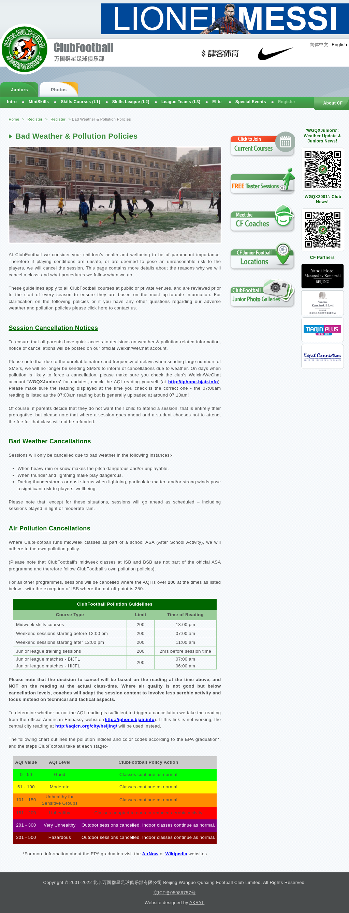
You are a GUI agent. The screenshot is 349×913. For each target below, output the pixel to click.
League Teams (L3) (180, 101)
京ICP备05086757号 (175, 892)
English (339, 44)
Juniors (19, 89)
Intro (12, 101)
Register (34, 119)
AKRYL (196, 902)
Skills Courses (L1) (80, 101)
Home (14, 119)
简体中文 (319, 44)
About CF (333, 103)
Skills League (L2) (130, 101)
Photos (59, 89)
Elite (216, 101)
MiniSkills (39, 101)
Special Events (250, 101)
